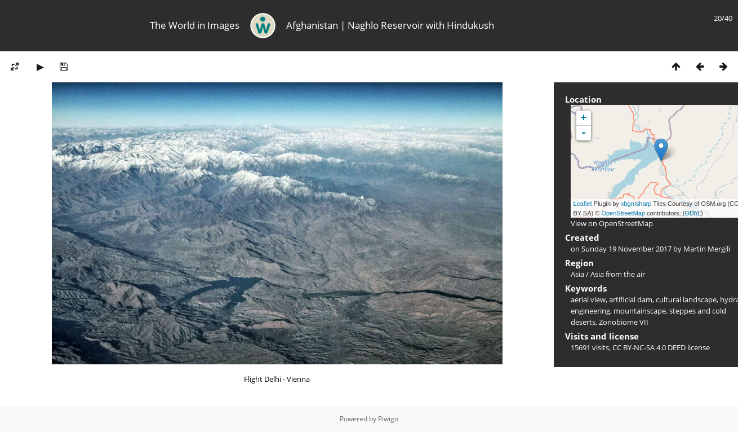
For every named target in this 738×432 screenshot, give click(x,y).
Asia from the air (617, 274)
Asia (577, 274)
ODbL (692, 213)
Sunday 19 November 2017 (626, 249)
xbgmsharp (636, 203)
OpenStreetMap (623, 213)
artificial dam (630, 299)
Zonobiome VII (623, 322)
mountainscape (639, 311)
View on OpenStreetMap (612, 223)
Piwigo (388, 419)
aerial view (588, 299)
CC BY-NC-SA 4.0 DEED (649, 347)
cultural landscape (686, 299)
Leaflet (582, 203)
